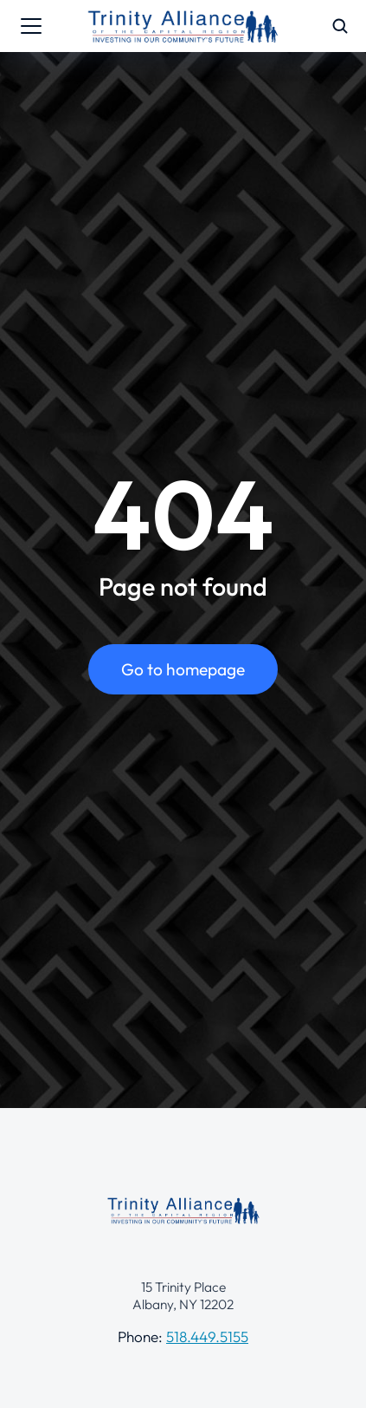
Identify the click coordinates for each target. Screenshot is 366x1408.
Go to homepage (183, 669)
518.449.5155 (207, 1336)
